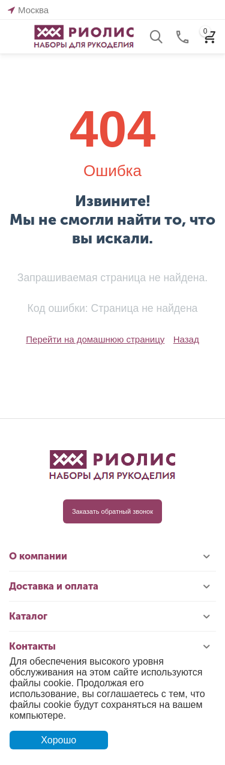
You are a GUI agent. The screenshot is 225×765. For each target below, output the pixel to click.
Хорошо (58, 740)
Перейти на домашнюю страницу (95, 339)
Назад (186, 339)
